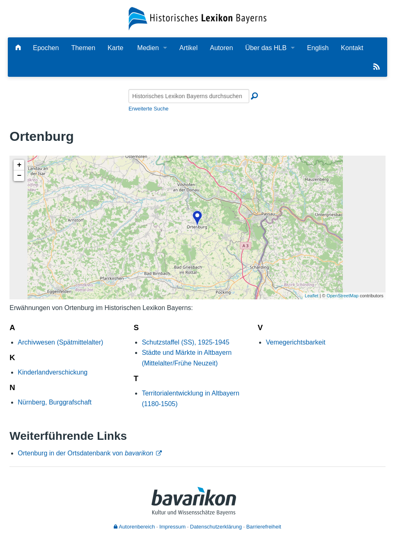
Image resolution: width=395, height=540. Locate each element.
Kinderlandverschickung (52, 372)
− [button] (19, 176)
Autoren (221, 47)
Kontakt (352, 47)
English (317, 47)
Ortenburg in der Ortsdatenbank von (85, 453)
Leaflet (311, 295)
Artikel (188, 47)
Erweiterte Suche (148, 109)
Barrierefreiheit (263, 527)
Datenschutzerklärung (216, 527)
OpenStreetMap (343, 295)
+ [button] (19, 165)
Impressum (172, 527)
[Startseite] (197, 18)
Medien (147, 47)
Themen (83, 47)
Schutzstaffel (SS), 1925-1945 (185, 342)
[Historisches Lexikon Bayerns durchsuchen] (189, 96)
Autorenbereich (134, 527)
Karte (115, 47)
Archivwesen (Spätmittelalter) (60, 342)
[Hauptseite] (18, 48)
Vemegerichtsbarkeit (295, 342)
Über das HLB (266, 47)
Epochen (46, 47)
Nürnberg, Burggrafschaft (55, 402)
